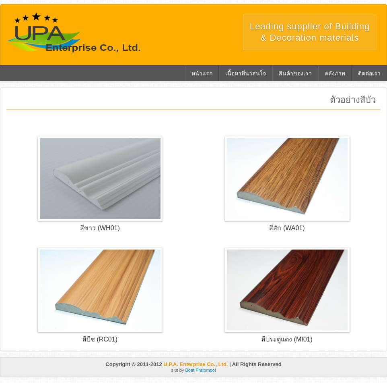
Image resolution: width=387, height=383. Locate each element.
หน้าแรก (201, 73)
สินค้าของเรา (295, 73)
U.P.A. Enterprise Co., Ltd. (195, 364)
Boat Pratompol (200, 370)
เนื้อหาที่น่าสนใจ (245, 73)
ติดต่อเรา (369, 73)
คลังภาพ (335, 73)
